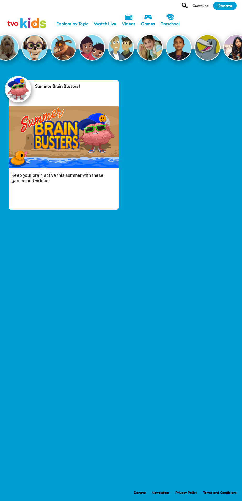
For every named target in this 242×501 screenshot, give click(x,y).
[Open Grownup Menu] (200, 7)
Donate (225, 6)
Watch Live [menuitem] (105, 24)
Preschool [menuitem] (170, 24)
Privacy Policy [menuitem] (186, 492)
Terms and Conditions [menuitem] (220, 492)
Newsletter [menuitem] (160, 492)
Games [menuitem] (148, 24)
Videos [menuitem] (128, 24)
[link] (27, 17)
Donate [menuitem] (140, 492)
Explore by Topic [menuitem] (72, 24)
